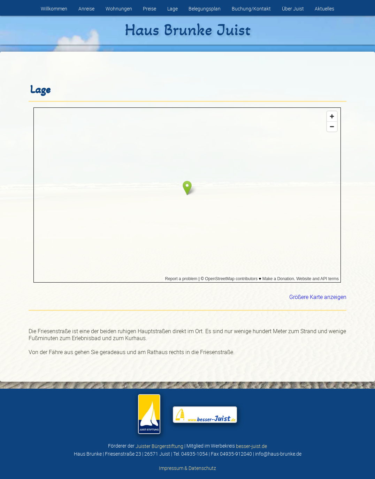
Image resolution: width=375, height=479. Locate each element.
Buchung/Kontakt (251, 8)
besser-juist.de (251, 445)
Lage (172, 8)
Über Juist (293, 8)
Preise (149, 8)
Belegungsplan (205, 8)
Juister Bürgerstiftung (159, 445)
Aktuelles (324, 8)
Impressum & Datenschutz (187, 467)
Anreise (86, 8)
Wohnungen (119, 8)
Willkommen (54, 8)
